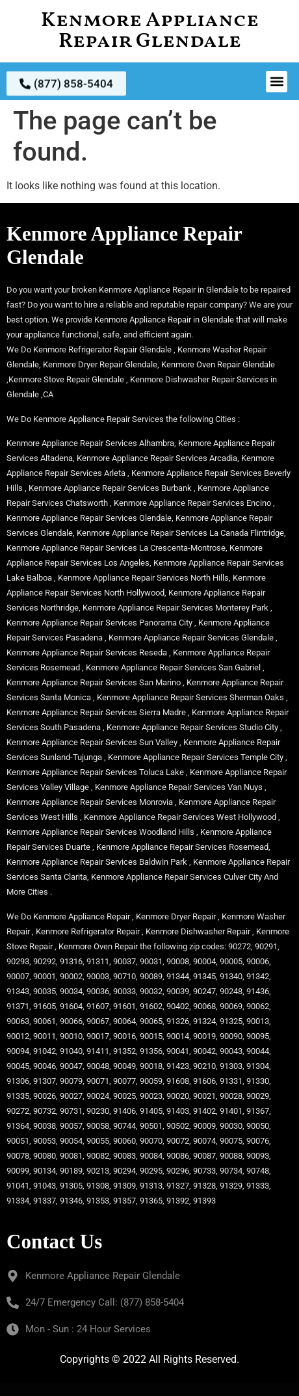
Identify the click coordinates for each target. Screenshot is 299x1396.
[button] (276, 81)
